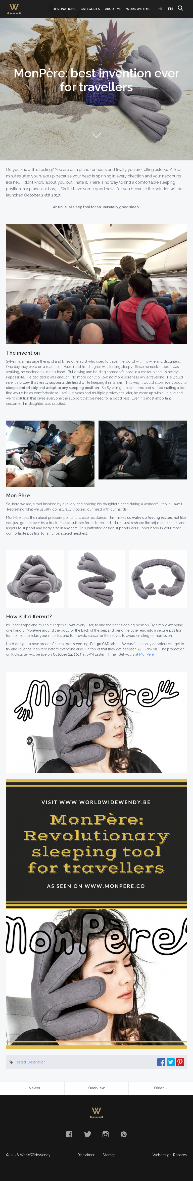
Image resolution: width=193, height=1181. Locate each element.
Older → (161, 1088)
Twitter (87, 1134)
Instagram (106, 1134)
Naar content (96, 135)
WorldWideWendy (14, 6)
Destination (36, 1062)
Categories (90, 9)
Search (180, 9)
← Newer (32, 1088)
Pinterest (124, 1134)
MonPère (146, 654)
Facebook (69, 1134)
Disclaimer (85, 1155)
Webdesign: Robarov (170, 1155)
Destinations (64, 9)
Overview (96, 1088)
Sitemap (109, 1155)
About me (113, 9)
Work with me (138, 9)
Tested (20, 1062)
